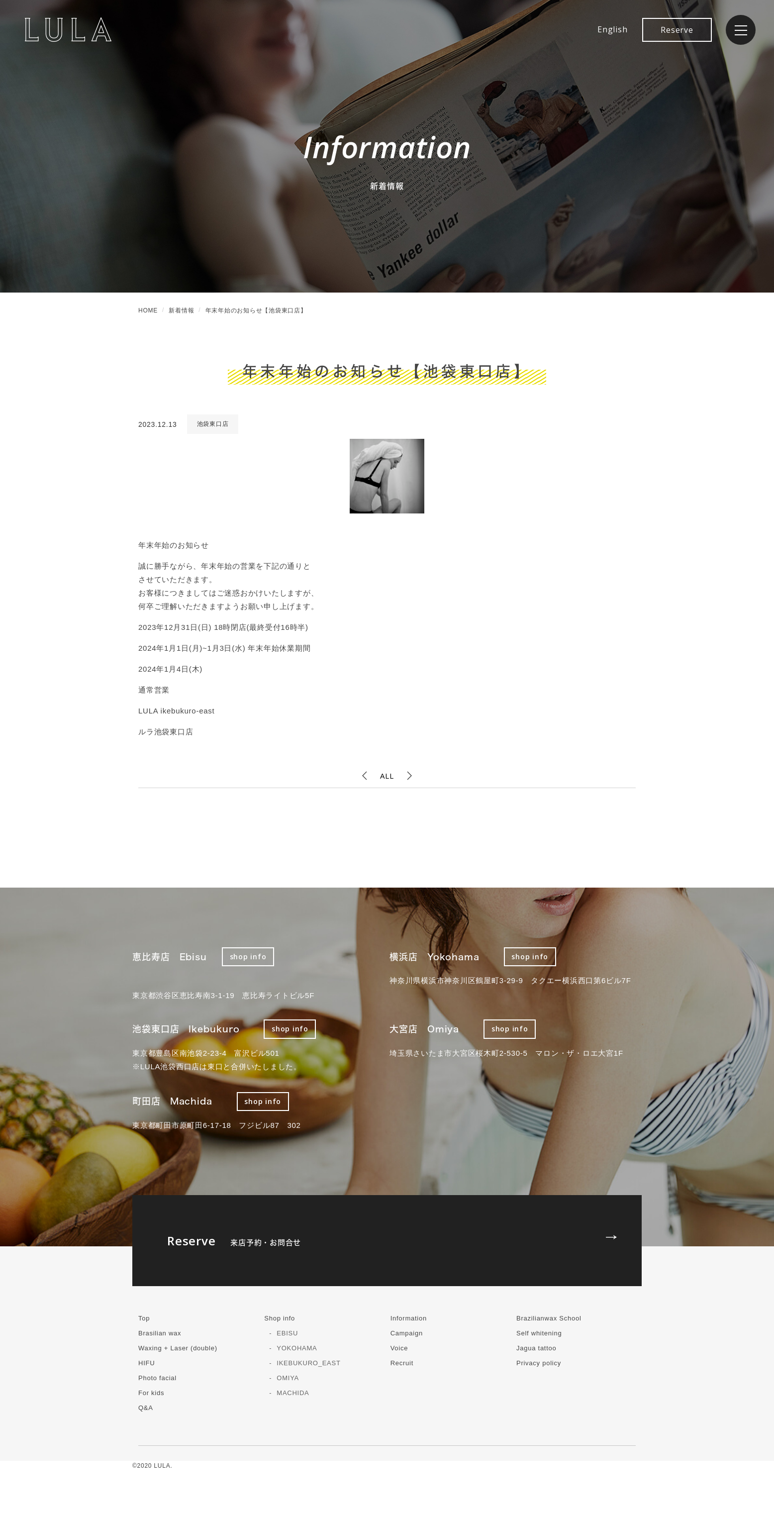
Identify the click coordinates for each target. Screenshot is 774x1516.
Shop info (279, 1318)
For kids (151, 1393)
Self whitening (539, 1333)
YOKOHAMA (297, 1348)
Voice (399, 1348)
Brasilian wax (159, 1333)
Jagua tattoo (536, 1348)
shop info (248, 956)
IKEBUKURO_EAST (308, 1363)
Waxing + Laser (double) (177, 1348)
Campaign (406, 1333)
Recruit (401, 1363)
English (612, 29)
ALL (386, 776)
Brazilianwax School (548, 1318)
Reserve (677, 29)
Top (144, 1318)
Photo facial (157, 1378)
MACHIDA (293, 1393)
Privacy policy (538, 1363)
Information (408, 1318)
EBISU (287, 1333)
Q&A (145, 1408)
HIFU (146, 1363)
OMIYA (288, 1378)
